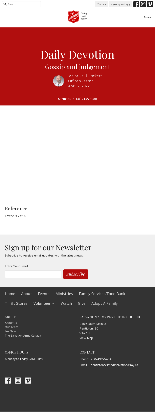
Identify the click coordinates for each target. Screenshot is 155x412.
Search (101, 4)
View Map (86, 338)
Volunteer (44, 303)
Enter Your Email (16, 266)
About (26, 293)
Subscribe (75, 274)
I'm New (10, 331)
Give (81, 303)
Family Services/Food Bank (102, 293)
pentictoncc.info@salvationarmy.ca (114, 365)
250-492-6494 (120, 4)
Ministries (64, 293)
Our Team (11, 327)
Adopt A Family (104, 303)
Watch (66, 303)
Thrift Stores (16, 303)
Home (10, 293)
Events (43, 293)
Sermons (64, 99)
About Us (11, 323)
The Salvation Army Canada (23, 335)
